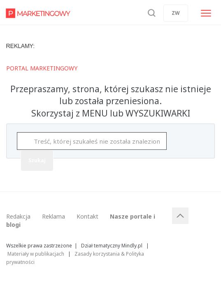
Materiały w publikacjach (35, 253)
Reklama (53, 216)
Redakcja (18, 216)
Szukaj (37, 160)
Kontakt (87, 216)
